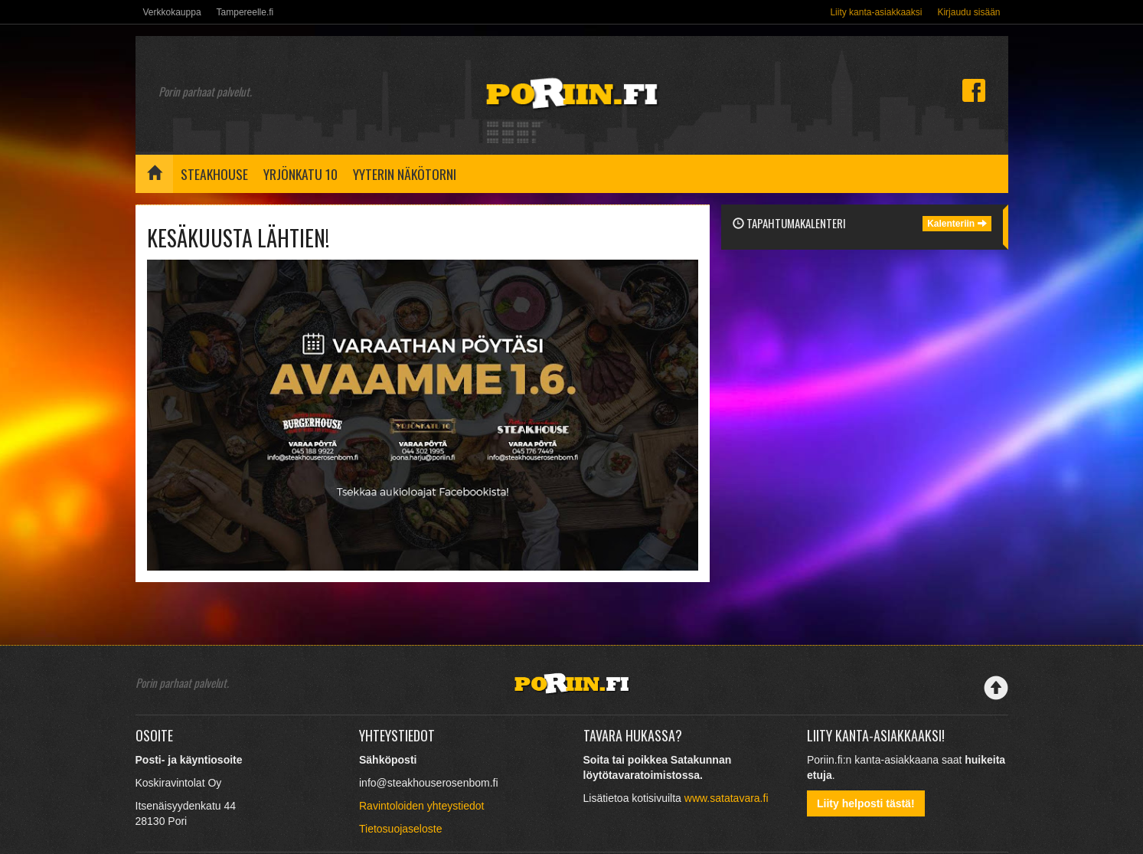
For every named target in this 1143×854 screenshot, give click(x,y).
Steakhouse (214, 174)
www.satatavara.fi (726, 798)
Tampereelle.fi (245, 12)
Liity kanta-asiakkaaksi (876, 12)
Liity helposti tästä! (866, 803)
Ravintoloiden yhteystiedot (421, 806)
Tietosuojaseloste (400, 829)
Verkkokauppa (172, 12)
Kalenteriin (956, 223)
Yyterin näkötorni (404, 174)
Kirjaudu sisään (968, 12)
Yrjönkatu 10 (300, 174)
